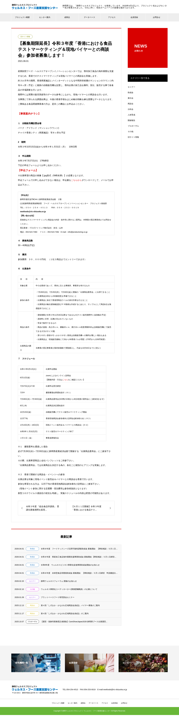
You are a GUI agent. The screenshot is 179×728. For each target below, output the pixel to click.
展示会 (130, 98)
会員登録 (134, 17)
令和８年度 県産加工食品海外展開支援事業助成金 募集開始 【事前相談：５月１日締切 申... (79, 557)
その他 (32, 589)
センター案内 (44, 17)
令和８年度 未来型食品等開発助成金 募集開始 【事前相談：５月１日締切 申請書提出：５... (79, 573)
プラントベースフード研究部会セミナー (57, 597)
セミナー (32, 581)
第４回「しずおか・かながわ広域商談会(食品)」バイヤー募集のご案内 (70, 605)
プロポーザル (32, 622)
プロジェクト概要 (22, 17)
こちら (65, 380)
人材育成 (131, 115)
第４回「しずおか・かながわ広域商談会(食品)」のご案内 (65, 613)
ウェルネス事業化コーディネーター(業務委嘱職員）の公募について (69, 589)
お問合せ (156, 17)
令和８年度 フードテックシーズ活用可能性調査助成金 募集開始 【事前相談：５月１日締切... (79, 549)
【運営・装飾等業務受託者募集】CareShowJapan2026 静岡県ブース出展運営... (74, 622)
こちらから (76, 180)
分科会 (130, 109)
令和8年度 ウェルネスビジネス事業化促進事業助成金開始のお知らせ (70, 565)
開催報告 (131, 120)
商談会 (32, 605)
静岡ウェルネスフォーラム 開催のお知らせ (59, 581)
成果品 (67, 17)
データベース (89, 17)
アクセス (112, 17)
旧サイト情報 (25, 37)
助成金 (32, 549)
